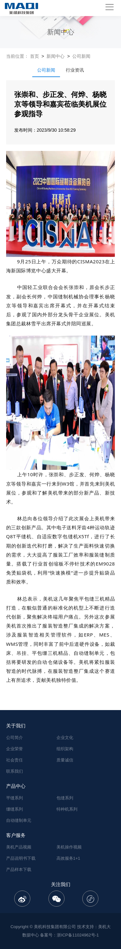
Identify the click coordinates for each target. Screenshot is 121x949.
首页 (34, 56)
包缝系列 (64, 797)
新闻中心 (55, 56)
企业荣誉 (14, 748)
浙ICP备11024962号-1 (78, 935)
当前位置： (17, 56)
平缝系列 (14, 797)
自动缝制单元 (18, 820)
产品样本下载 (18, 869)
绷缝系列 (14, 809)
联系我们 (14, 771)
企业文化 (64, 737)
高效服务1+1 (68, 858)
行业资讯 (75, 70)
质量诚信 (64, 760)
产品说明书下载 (20, 858)
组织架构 (64, 748)
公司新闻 (81, 56)
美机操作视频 (69, 847)
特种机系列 (66, 809)
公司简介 (14, 737)
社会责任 (14, 760)
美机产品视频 (18, 847)
